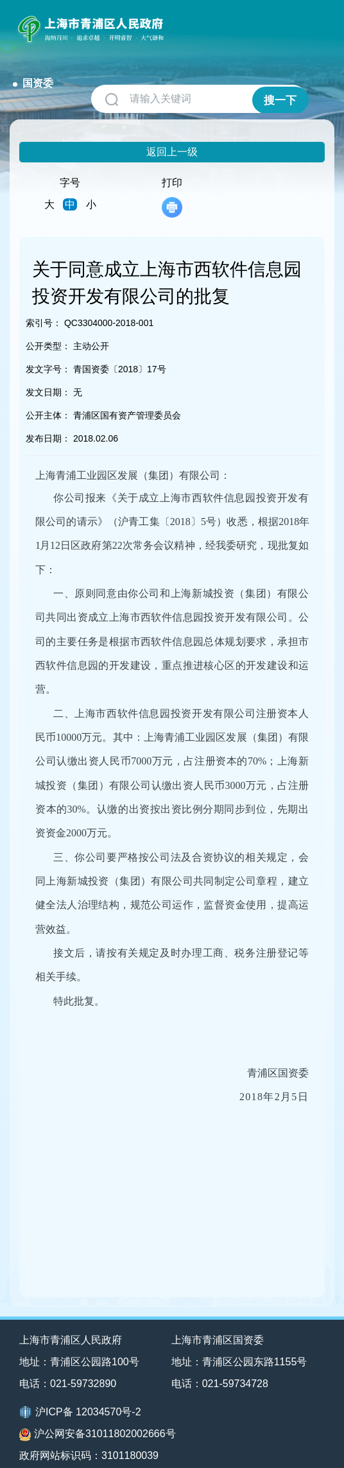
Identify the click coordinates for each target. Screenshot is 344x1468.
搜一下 (278, 84)
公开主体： (48, 400)
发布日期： (48, 423)
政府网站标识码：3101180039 (89, 1440)
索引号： (44, 307)
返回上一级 (172, 136)
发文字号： (48, 354)
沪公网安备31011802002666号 (97, 1419)
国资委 (192, 24)
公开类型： (48, 330)
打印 (172, 182)
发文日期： (48, 377)
